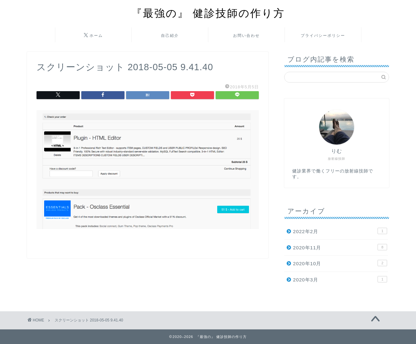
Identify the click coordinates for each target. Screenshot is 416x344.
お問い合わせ (246, 35)
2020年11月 (340, 247)
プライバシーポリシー (323, 35)
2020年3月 (340, 279)
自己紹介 (170, 35)
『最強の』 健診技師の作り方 (208, 12)
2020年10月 (340, 263)
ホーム (93, 35)
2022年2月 (340, 231)
